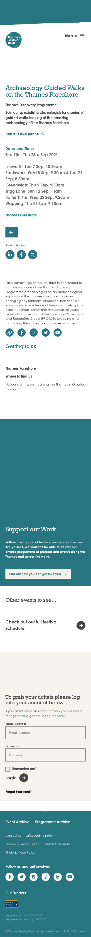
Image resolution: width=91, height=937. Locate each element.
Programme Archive (52, 822)
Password (12, 746)
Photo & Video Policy (20, 852)
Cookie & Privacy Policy (22, 844)
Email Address (15, 724)
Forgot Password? (18, 791)
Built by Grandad (75, 931)
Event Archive (17, 822)
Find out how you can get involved (35, 574)
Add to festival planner (22, 134)
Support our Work (30, 529)
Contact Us (13, 835)
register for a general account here (37, 716)
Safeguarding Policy (39, 835)
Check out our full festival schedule (31, 625)
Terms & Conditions (56, 844)
